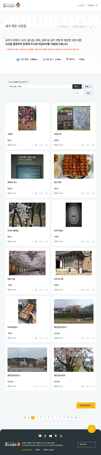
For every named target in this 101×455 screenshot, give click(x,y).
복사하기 (91, 27)
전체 (88, 87)
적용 (88, 93)
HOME (57, 27)
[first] (25, 417)
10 (68, 417)
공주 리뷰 (64, 27)
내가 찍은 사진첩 (78, 27)
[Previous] (29, 417)
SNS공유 (96, 27)
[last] (76, 417)
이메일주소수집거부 (48, 450)
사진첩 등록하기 (86, 405)
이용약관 (37, 450)
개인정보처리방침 (27, 450)
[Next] (72, 417)
